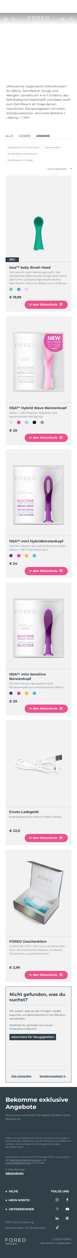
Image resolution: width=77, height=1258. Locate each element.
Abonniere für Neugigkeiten (32, 1037)
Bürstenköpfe (52, 147)
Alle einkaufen (21, 1076)
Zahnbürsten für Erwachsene (23, 147)
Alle (9, 136)
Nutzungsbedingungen (18, 1162)
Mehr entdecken (20, 69)
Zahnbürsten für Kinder (20, 160)
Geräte (25, 136)
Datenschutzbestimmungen (25, 1160)
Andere (43, 136)
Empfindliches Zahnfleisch (22, 153)
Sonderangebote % (53, 1076)
